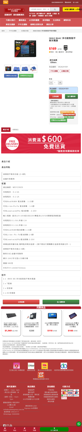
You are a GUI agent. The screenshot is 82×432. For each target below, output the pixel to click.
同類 (34, 429)
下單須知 (51, 390)
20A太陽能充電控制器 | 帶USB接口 (52, 324)
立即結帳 (55, 96)
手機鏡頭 (41, 16)
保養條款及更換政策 (51, 394)
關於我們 (31, 392)
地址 (14, 429)
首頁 (3, 31)
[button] (54, 71)
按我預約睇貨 (69, 117)
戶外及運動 (22, 24)
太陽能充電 (25, 31)
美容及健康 (10, 24)
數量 (50, 79)
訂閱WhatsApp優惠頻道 (58, 120)
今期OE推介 (10, 20)
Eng (5, 2)
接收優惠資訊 (18, 15)
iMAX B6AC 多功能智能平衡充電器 (44, 31)
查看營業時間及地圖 (67, 112)
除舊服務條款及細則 (51, 397)
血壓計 (34, 16)
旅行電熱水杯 (40, 14)
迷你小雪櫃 (48, 16)
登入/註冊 (75, 2)
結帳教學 (68, 2)
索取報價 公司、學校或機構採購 (31, 395)
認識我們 (8, 15)
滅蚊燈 (49, 14)
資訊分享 (49, 24)
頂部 (4, 429)
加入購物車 (71, 96)
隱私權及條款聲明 (51, 392)
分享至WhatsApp (26, 76)
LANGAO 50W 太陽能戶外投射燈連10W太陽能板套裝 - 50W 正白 (31, 325)
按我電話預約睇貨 (69, 115)
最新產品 (22, 20)
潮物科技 (67, 20)
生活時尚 (56, 20)
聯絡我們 (31, 390)
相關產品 (15, 130)
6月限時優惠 (34, 20)
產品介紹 (6, 130)
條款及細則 (51, 399)
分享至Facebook (11, 76)
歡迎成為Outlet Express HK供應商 (31, 407)
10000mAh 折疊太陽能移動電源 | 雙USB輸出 (72, 325)
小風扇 (54, 14)
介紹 (24, 429)
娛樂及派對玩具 (36, 24)
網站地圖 (51, 401)
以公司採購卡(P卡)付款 (31, 399)
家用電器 (46, 20)
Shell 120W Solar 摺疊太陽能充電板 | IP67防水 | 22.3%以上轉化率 (11, 325)
